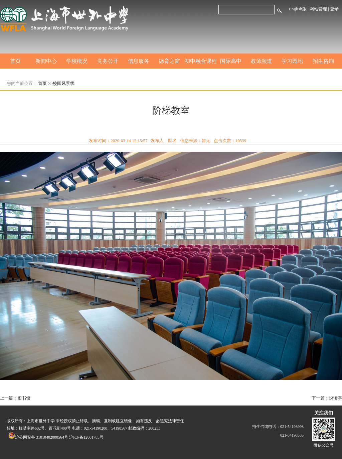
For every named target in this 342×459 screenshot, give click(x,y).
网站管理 (318, 8)
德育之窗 (169, 61)
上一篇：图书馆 (15, 397)
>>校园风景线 (61, 83)
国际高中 (230, 61)
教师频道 (261, 61)
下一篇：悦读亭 (327, 397)
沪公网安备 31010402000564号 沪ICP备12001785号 (56, 437)
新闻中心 (46, 61)
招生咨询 (323, 61)
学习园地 (292, 61)
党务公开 (108, 61)
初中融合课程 (200, 61)
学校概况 (77, 61)
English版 (298, 8)
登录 (334, 8)
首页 (15, 61)
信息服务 (138, 61)
